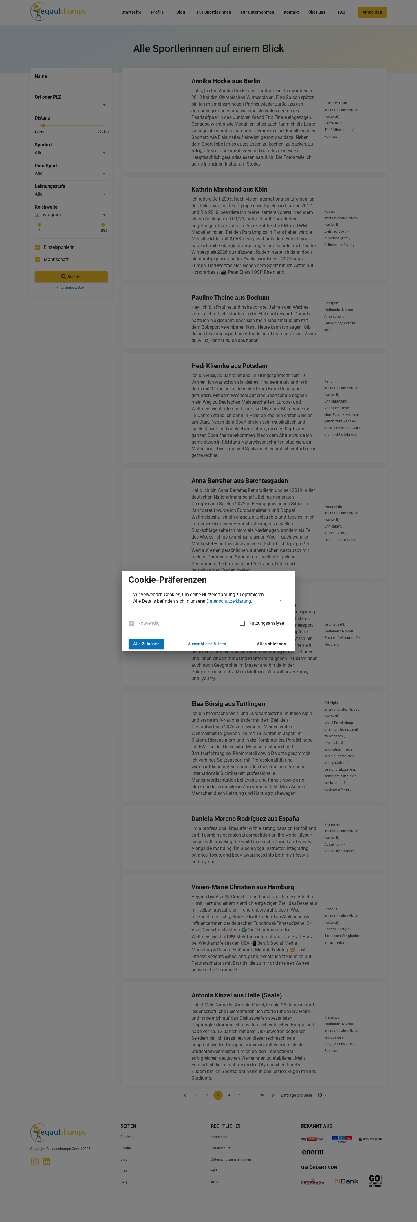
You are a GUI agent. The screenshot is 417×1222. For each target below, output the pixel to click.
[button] (208, 600)
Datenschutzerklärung (228, 601)
